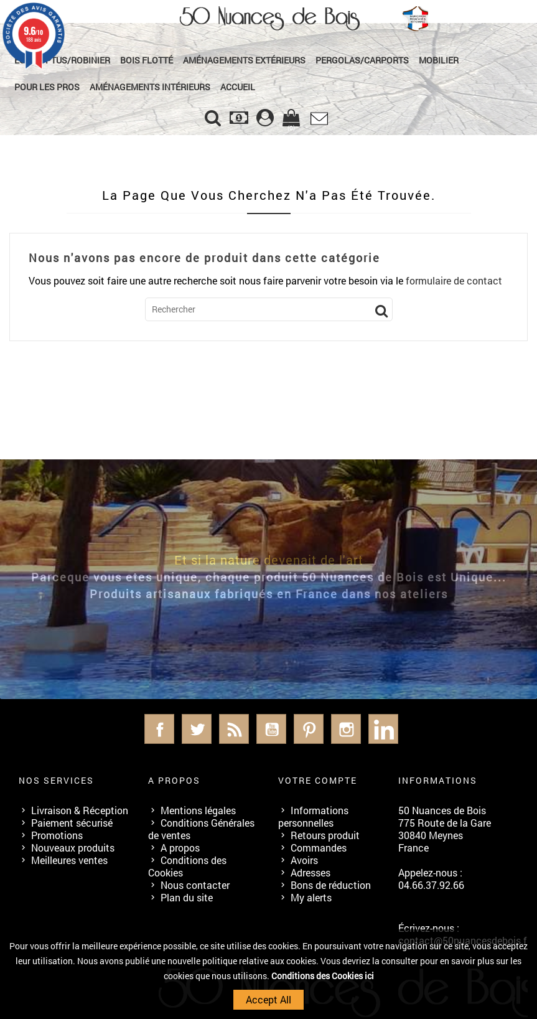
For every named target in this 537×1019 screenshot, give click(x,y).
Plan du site (187, 897)
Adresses (310, 872)
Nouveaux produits (72, 847)
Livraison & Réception (79, 810)
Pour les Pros (47, 87)
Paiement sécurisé (72, 822)
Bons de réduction (331, 884)
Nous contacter (195, 884)
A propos (180, 847)
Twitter (196, 729)
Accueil (237, 87)
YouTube (271, 729)
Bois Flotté (146, 60)
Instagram (346, 729)
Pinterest (308, 729)
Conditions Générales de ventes (201, 829)
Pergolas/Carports (362, 60)
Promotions (57, 835)
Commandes (319, 847)
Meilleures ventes (69, 859)
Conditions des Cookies (187, 866)
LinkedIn (383, 729)
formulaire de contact (454, 280)
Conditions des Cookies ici (322, 976)
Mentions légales (198, 810)
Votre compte (317, 780)
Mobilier (439, 60)
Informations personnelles (313, 816)
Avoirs (304, 859)
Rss (234, 729)
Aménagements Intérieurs (150, 87)
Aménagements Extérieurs (244, 60)
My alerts (311, 897)
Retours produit (325, 835)
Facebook (159, 729)
